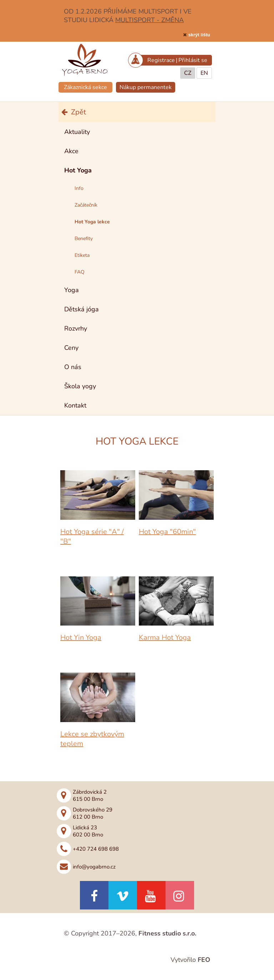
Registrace (161, 60)
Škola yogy (80, 386)
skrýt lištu (199, 34)
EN (204, 73)
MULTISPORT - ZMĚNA (149, 20)
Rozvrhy (75, 328)
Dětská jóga (81, 309)
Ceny (71, 347)
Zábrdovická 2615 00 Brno (90, 795)
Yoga (71, 290)
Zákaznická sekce (85, 87)
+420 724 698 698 (96, 848)
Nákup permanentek (146, 87)
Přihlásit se (192, 60)
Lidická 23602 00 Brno (88, 831)
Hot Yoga (78, 170)
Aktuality (77, 132)
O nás (72, 367)
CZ (187, 73)
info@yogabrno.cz (94, 866)
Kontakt (75, 405)
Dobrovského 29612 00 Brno (92, 813)
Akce (71, 151)
